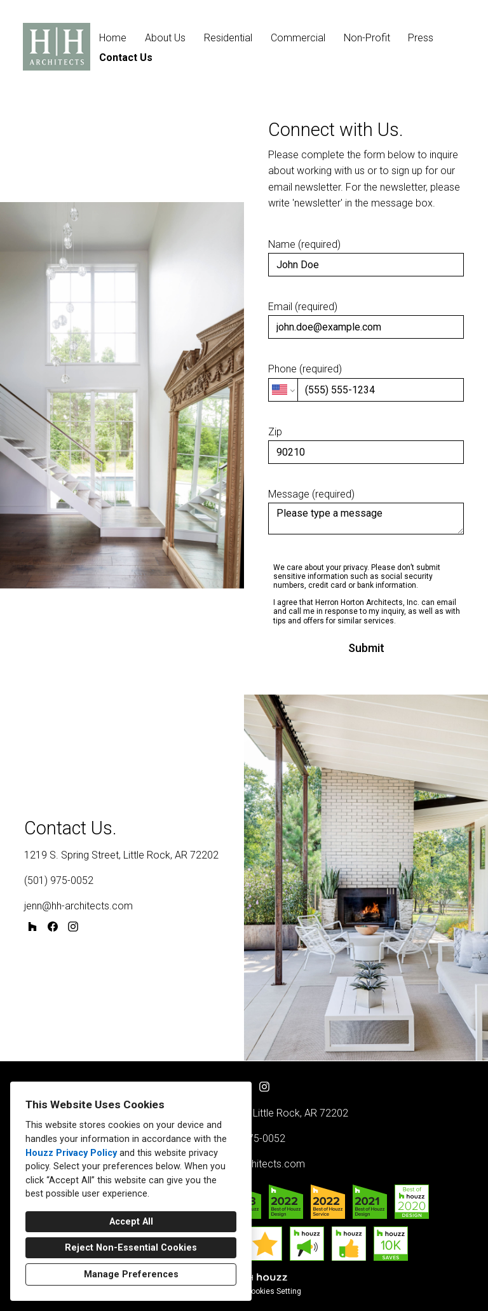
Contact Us (125, 57)
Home (112, 38)
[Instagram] (73, 926)
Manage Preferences (131, 1274)
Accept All (131, 1221)
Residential (228, 38)
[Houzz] (32, 926)
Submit (366, 648)
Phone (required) (365, 382)
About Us (165, 38)
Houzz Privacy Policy (71, 1153)
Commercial (298, 38)
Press (420, 38)
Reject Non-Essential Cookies (131, 1247)
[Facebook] (52, 926)
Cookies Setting (273, 1291)
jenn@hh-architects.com (78, 906)
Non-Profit (367, 38)
